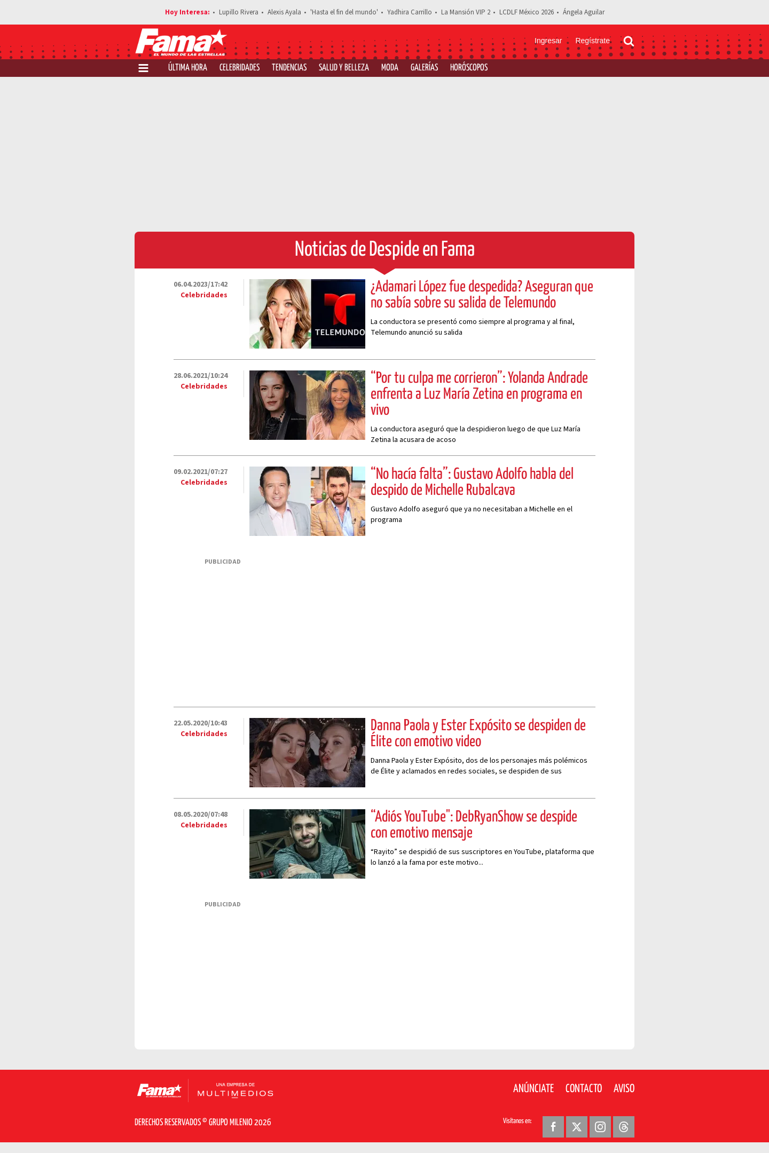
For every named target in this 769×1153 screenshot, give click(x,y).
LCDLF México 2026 (526, 12)
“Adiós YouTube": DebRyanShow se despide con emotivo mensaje (474, 825)
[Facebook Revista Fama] (553, 1127)
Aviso (624, 1089)
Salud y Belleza (344, 68)
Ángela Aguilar (584, 12)
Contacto (584, 1089)
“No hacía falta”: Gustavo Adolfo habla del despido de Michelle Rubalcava (472, 482)
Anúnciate (533, 1089)
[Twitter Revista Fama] (576, 1127)
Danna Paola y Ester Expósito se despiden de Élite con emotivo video (478, 733)
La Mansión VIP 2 (465, 12)
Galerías (424, 68)
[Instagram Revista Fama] (600, 1127)
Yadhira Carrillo (409, 12)
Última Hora (187, 68)
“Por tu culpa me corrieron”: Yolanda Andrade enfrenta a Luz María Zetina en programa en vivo (479, 394)
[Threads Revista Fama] (623, 1127)
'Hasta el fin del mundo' (344, 12)
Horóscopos (469, 68)
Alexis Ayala (284, 12)
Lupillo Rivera (238, 12)
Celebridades (239, 68)
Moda (389, 68)
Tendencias (289, 68)
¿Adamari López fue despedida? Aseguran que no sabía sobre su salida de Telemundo (482, 295)
